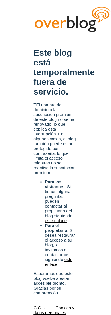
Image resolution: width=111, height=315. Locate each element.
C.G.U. (40, 307)
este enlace (56, 220)
